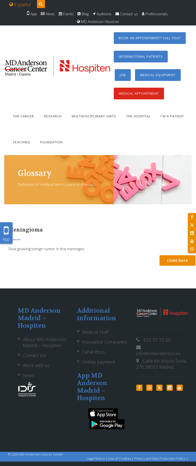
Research (53, 116)
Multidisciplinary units (94, 116)
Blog (83, 13)
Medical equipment (158, 75)
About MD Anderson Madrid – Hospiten (44, 342)
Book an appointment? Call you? (150, 38)
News (48, 13)
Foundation (51, 142)
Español (20, 4)
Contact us (127, 13)
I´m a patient (172, 116)
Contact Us (34, 355)
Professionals (155, 13)
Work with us (36, 365)
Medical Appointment (139, 93)
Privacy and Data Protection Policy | (161, 459)
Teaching (21, 142)
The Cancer (23, 116)
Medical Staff (95, 332)
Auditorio (102, 13)
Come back (177, 260)
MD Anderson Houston (98, 21)
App (32, 13)
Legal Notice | (97, 459)
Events (66, 13)
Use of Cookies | (121, 459)
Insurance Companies (104, 342)
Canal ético (93, 352)
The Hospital (138, 116)
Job (123, 75)
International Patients (141, 56)
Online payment (98, 362)
